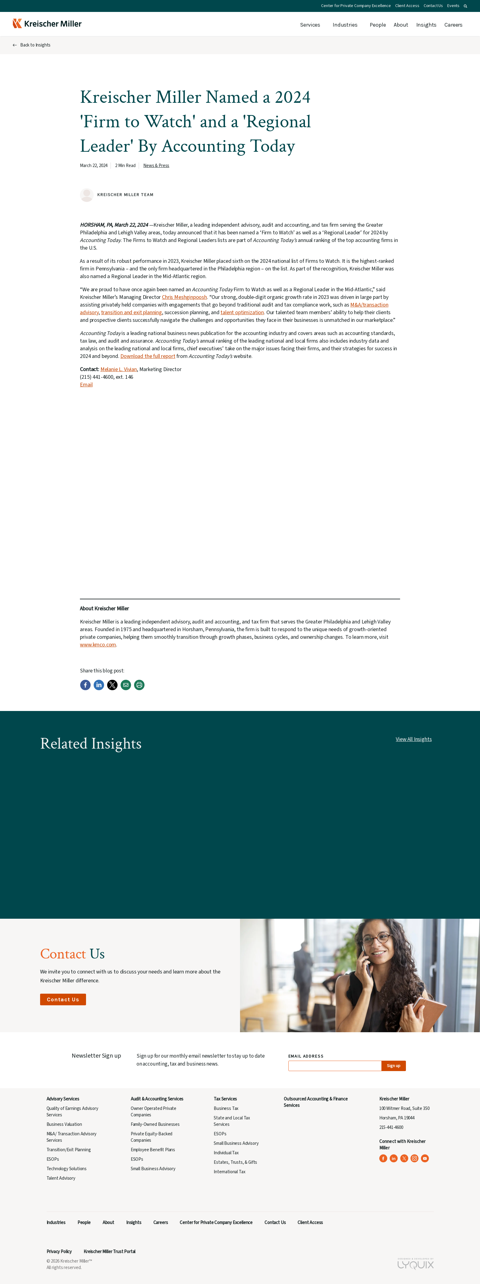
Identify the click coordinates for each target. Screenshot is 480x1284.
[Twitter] (112, 689)
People (378, 24)
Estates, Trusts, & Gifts (235, 1162)
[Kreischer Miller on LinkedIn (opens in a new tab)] (394, 1158)
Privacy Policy (59, 1252)
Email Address (306, 1056)
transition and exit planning (131, 312)
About (401, 24)
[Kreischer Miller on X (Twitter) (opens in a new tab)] (404, 1158)
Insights (426, 24)
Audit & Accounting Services (157, 1099)
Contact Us (433, 6)
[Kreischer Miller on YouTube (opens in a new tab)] (425, 1158)
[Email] (125, 689)
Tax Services (225, 1099)
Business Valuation (64, 1124)
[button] (465, 6)
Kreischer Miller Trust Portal (109, 1252)
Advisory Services (63, 1099)
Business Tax (226, 1108)
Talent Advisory (61, 1178)
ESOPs (53, 1159)
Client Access (407, 6)
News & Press (156, 165)
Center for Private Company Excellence (356, 6)
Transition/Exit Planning (69, 1150)
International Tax (229, 1172)
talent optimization (242, 312)
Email (86, 385)
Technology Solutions (67, 1169)
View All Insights (414, 739)
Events (453, 6)
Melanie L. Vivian (118, 369)
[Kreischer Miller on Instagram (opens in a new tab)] (415, 1158)
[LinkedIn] (98, 689)
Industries (345, 24)
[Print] (139, 689)
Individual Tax (226, 1153)
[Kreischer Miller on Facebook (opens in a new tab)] (383, 1158)
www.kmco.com (98, 645)
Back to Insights (35, 45)
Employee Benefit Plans (153, 1150)
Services (310, 24)
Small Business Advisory (153, 1169)
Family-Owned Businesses (155, 1124)
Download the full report (147, 356)
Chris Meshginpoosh (184, 297)
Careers (453, 24)
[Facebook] (85, 689)
